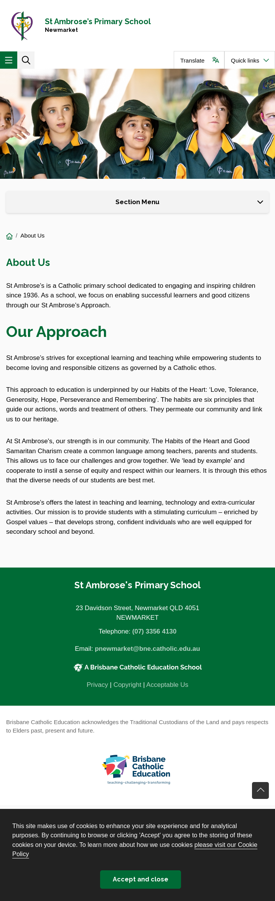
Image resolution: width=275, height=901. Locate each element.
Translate (192, 60)
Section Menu (137, 202)
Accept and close (140, 879)
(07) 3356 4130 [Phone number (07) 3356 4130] (154, 631)
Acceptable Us (167, 684)
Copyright (128, 684)
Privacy (97, 684)
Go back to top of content (260, 790)
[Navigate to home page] (137, 25)
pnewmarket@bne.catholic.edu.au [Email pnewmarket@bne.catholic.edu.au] (147, 648)
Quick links (245, 60)
